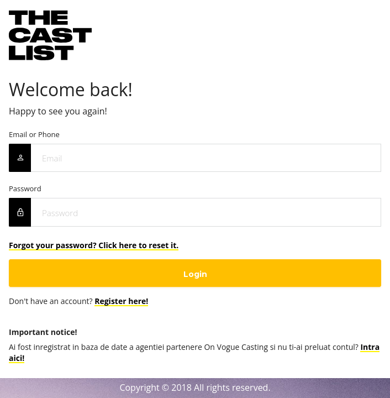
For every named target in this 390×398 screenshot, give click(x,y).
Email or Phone (34, 134)
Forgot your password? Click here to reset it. (93, 245)
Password (25, 188)
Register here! (121, 301)
